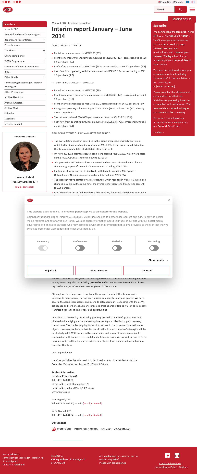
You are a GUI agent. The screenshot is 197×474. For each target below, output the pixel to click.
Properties (165, 2)
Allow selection (98, 270)
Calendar (9, 113)
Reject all (50, 270)
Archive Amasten (13, 102)
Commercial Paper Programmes (21, 66)
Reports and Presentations (18, 39)
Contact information (170, 463)
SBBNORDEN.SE (181, 19)
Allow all (147, 270)
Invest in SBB (11, 29)
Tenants (179, 2)
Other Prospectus (13, 92)
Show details (156, 260)
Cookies (183, 467)
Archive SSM (11, 108)
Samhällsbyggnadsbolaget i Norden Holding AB (23, 84)
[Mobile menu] (192, 9)
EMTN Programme (14, 61)
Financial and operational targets (22, 34)
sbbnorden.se (119, 462)
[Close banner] (169, 200)
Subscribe (9, 118)
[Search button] (180, 9)
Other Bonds (11, 77)
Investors (9, 24)
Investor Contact (13, 124)
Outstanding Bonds (14, 55)
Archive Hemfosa (13, 97)
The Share (9, 50)
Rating (7, 72)
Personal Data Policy (168, 126)
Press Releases (12, 45)
